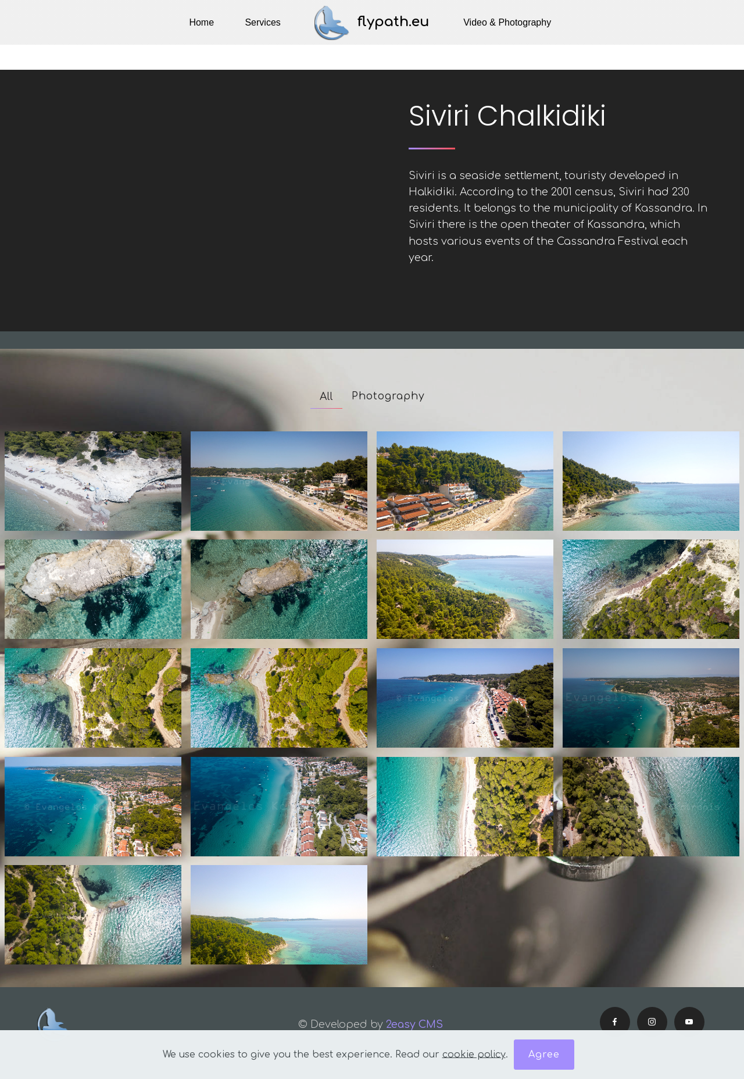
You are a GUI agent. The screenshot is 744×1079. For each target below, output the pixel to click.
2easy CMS (416, 1024)
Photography (388, 396)
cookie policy (474, 1054)
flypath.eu (393, 22)
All (326, 396)
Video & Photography (507, 22)
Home (201, 22)
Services (262, 22)
